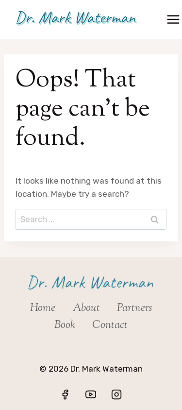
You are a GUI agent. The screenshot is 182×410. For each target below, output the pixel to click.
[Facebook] (65, 394)
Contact (110, 325)
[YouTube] (90, 394)
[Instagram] (116, 394)
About (86, 308)
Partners (134, 308)
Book (64, 325)
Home (42, 308)
